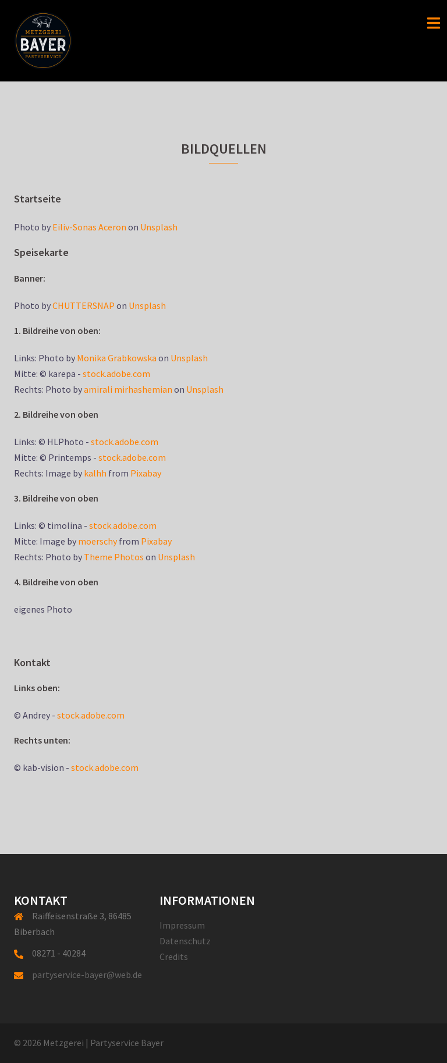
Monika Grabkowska (117, 358)
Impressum (182, 925)
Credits (173, 956)
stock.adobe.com (116, 373)
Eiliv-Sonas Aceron (89, 227)
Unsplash (159, 227)
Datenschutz (185, 941)
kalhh (95, 473)
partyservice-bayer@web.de (87, 974)
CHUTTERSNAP (83, 305)
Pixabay (145, 473)
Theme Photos (114, 557)
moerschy (97, 541)
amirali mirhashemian (128, 389)
